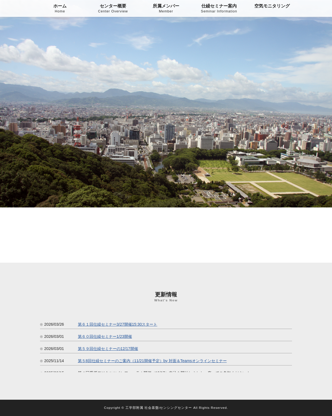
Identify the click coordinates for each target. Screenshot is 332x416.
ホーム (59, 9)
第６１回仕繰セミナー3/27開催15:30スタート (117, 324)
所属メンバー (166, 9)
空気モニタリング (272, 6)
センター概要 (112, 9)
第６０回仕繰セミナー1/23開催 (105, 336)
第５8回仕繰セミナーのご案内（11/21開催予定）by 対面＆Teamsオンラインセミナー (152, 361)
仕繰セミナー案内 (219, 9)
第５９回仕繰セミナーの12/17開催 (108, 348)
